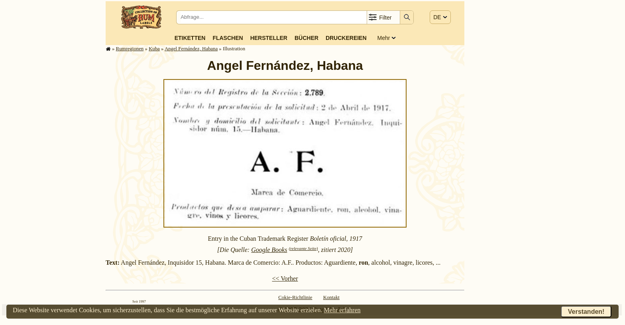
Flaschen (227, 38)
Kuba (154, 49)
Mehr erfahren (342, 310)
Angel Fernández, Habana (191, 49)
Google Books (269, 249)
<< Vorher (285, 278)
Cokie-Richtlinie (295, 297)
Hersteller (268, 38)
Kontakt (331, 297)
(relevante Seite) (303, 248)
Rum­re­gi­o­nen (130, 49)
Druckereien (346, 38)
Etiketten (190, 38)
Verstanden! (586, 311)
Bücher (306, 38)
